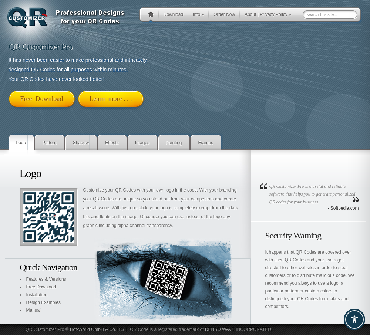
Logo (21, 142)
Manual (33, 310)
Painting (174, 142)
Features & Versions (46, 279)
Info (198, 14)
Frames (205, 142)
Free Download (41, 287)
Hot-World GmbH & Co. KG (97, 329)
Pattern (49, 142)
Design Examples (43, 302)
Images (142, 142)
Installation (36, 294)
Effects (111, 142)
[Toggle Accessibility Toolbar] (354, 319)
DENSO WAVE (220, 329)
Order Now (224, 14)
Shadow (81, 142)
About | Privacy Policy (268, 14)
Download (173, 14)
